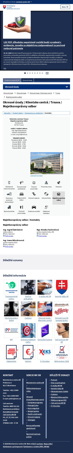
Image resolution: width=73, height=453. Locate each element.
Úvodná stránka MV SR (11, 80)
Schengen (31, 420)
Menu (65, 7)
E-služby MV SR (56, 386)
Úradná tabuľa (17, 113)
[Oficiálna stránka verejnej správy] (24, 2)
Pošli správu (9, 236)
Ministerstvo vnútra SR (35, 383)
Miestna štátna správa (59, 397)
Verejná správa (33, 411)
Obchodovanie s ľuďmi (59, 391)
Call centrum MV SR (58, 403)
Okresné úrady (27, 80)
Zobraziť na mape (46, 164)
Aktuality (7, 113)
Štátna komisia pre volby (33, 389)
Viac (5, 68)
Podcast (54, 380)
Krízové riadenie (34, 417)
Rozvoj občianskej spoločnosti (33, 426)
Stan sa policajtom (58, 383)
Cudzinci (54, 394)
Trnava (57, 93)
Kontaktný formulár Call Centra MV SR (10, 413)
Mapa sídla (48, 444)
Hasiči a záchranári (35, 414)
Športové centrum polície (33, 435)
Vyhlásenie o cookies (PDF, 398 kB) (36, 447)
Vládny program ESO (58, 400)
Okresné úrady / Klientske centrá (41, 93)
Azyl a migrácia (33, 408)
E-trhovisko (55, 406)
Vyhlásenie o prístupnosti (13, 447)
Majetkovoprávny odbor (14, 97)
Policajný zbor (33, 405)
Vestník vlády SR (57, 389)
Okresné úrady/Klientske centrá (35, 398)
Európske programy (35, 402)
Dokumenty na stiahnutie (34, 113)
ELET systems (38, 444)
